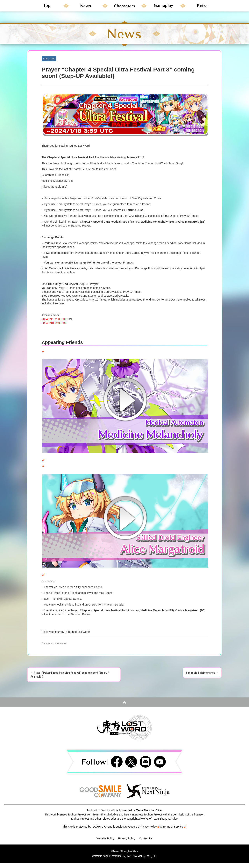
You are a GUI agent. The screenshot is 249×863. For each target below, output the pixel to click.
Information (60, 643)
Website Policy (105, 838)
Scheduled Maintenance (202, 672)
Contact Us (146, 838)
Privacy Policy (149, 826)
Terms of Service (174, 826)
